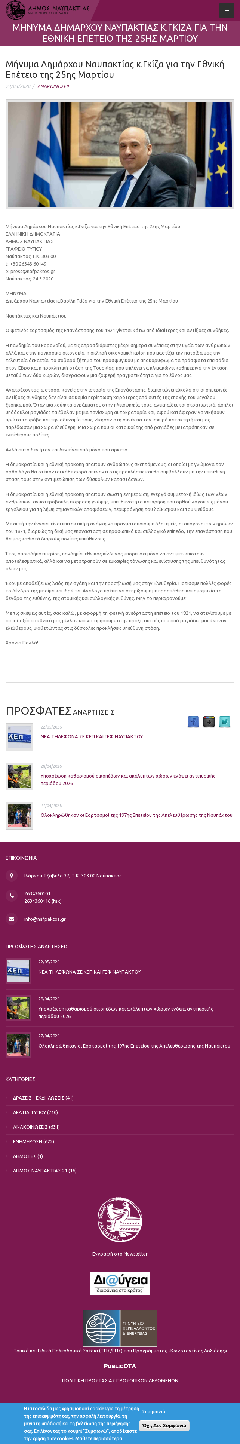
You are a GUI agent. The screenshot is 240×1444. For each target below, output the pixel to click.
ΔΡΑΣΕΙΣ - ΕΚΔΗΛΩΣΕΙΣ (38, 1097)
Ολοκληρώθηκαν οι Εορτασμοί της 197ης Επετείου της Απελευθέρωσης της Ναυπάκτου (137, 815)
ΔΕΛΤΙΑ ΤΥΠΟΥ (29, 1112)
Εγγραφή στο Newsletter (120, 1253)
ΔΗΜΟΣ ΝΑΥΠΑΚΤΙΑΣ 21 (40, 1170)
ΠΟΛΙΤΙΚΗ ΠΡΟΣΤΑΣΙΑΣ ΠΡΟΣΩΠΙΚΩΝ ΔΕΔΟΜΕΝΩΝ (120, 1380)
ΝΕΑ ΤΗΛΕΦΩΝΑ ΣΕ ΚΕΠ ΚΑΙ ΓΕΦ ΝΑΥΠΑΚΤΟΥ (92, 736)
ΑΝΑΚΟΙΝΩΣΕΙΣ (53, 86)
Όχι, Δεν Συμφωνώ (164, 1428)
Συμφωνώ (153, 1413)
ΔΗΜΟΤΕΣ (24, 1156)
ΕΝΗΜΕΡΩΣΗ (27, 1141)
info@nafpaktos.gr (45, 919)
